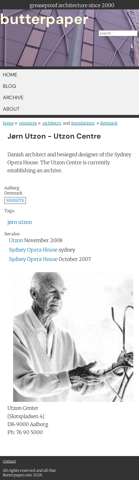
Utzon (16, 240)
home (8, 123)
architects (51, 123)
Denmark (109, 123)
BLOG (9, 86)
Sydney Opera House (33, 250)
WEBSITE (15, 200)
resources (28, 123)
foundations (83, 123)
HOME (10, 75)
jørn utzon (19, 222)
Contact (9, 461)
